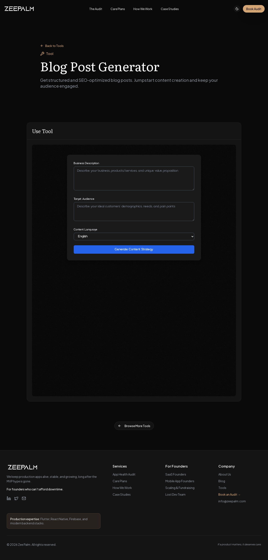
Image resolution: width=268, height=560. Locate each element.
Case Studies (122, 494)
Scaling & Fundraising (180, 488)
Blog (221, 481)
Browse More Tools (134, 426)
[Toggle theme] (237, 8)
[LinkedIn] (9, 498)
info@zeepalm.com (232, 501)
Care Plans (120, 481)
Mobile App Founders (179, 481)
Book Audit (253, 9)
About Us (224, 474)
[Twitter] (16, 498)
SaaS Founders (175, 474)
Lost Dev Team (175, 494)
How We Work (122, 488)
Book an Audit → (229, 494)
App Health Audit (124, 474)
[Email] (24, 498)
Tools (222, 488)
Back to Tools (52, 46)
